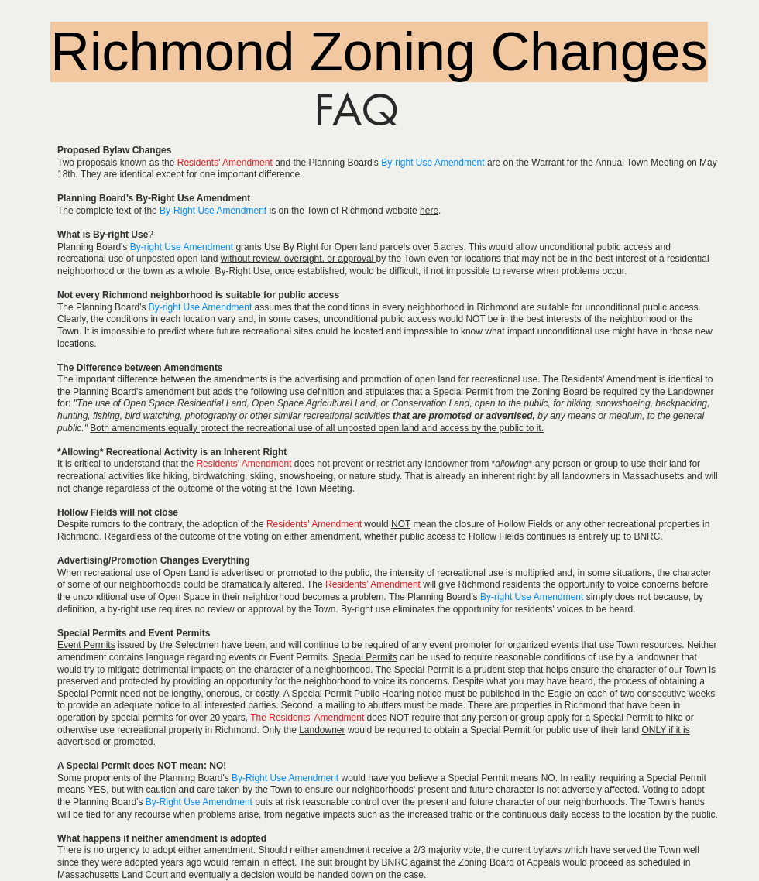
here (429, 210)
